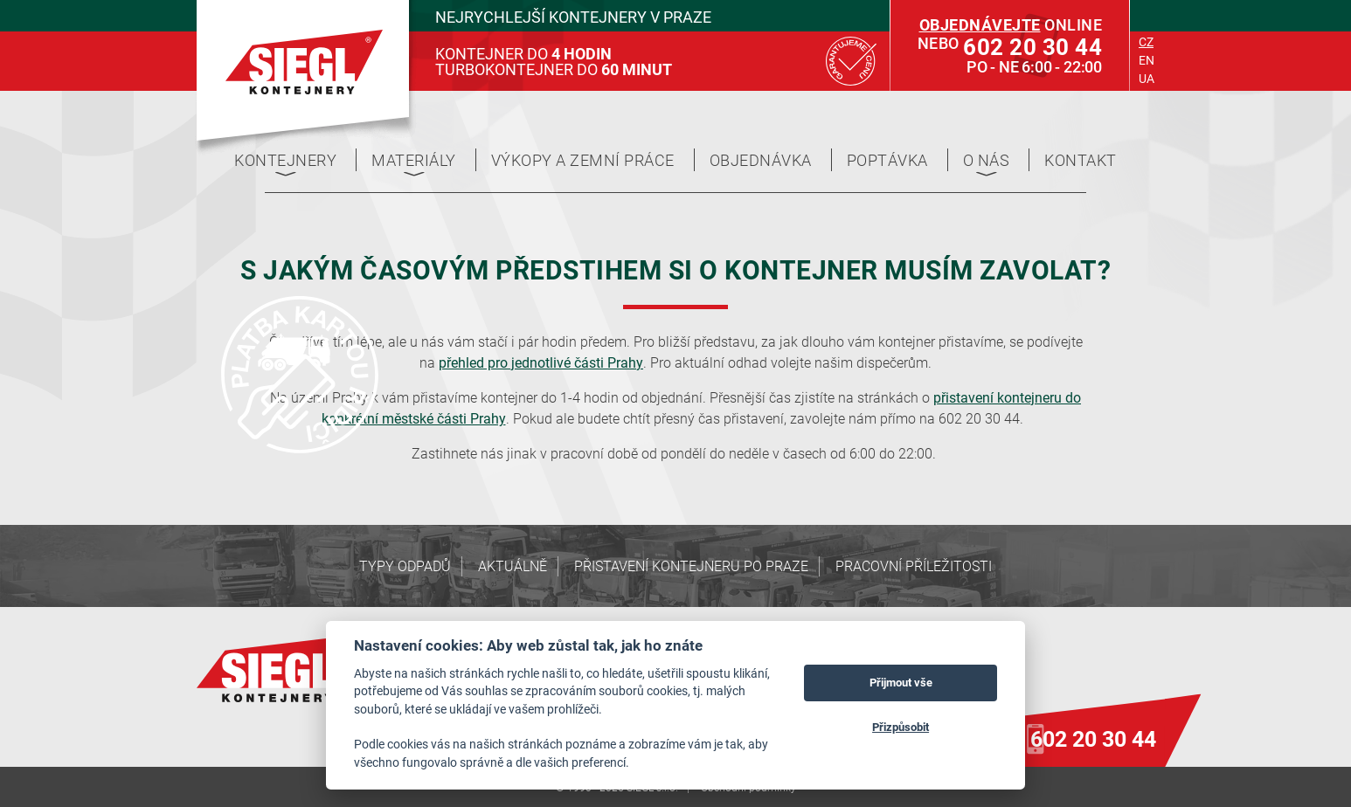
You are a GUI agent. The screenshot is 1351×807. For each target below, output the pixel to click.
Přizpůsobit (900, 727)
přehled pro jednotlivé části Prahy (541, 362)
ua (1146, 78)
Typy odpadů (405, 565)
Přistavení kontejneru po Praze (691, 565)
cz (1146, 41)
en (1146, 60)
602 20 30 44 (1093, 738)
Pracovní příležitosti (913, 565)
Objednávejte (980, 24)
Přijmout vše (900, 682)
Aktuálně (512, 565)
